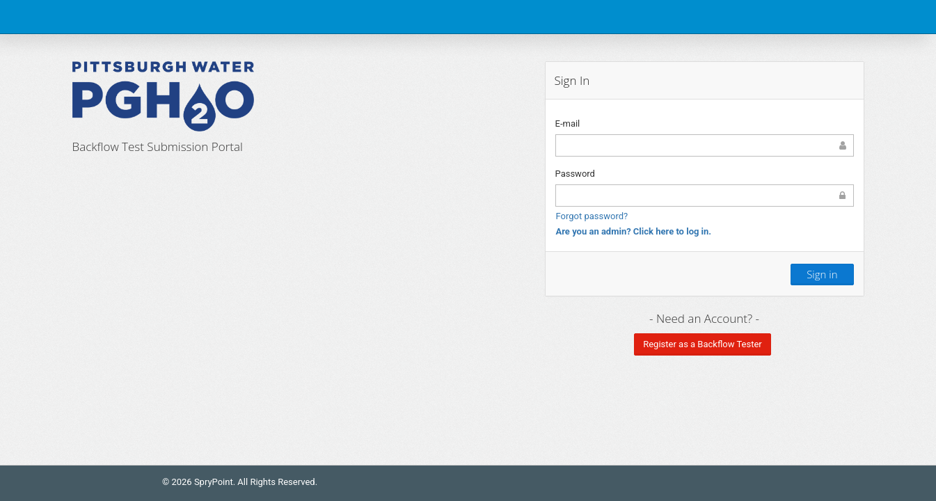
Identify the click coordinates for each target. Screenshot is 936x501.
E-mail (567, 123)
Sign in (822, 274)
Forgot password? (592, 216)
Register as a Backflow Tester (702, 344)
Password (575, 173)
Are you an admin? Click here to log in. (634, 231)
